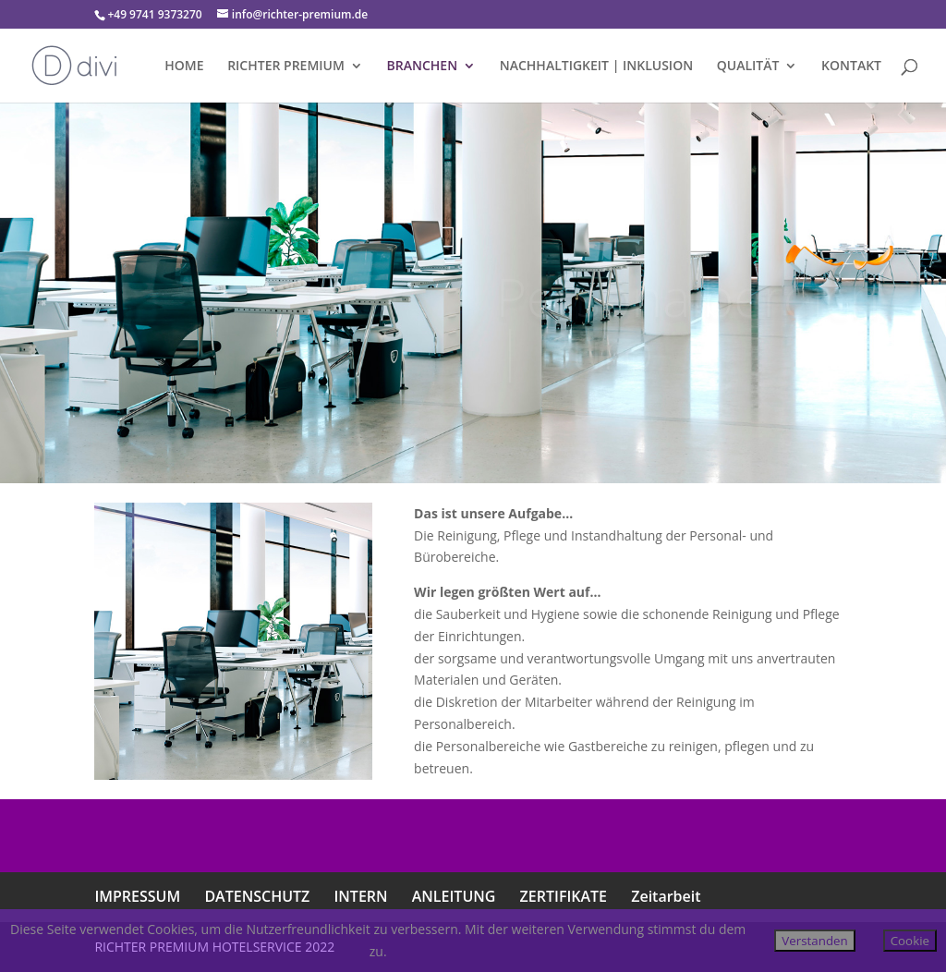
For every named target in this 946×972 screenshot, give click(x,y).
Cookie (910, 940)
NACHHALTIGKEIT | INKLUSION (596, 66)
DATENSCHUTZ (256, 896)
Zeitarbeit (665, 896)
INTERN (360, 896)
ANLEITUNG (454, 896)
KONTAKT (851, 66)
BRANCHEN (422, 66)
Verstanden (814, 940)
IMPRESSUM (137, 896)
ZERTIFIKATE (563, 896)
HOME (183, 66)
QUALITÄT (748, 66)
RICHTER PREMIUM (286, 66)
